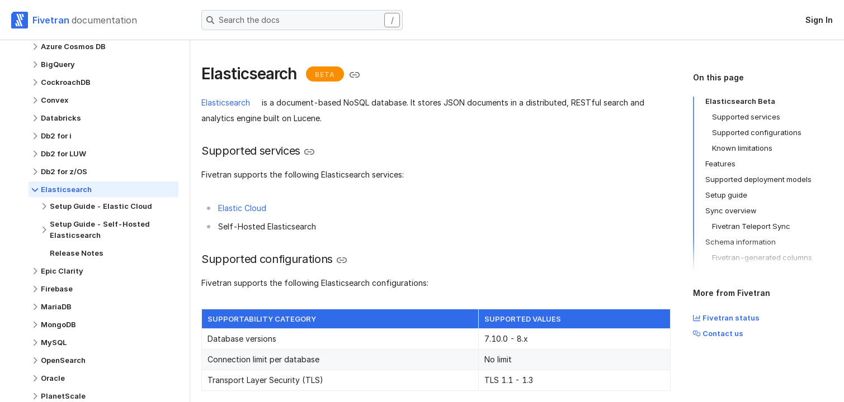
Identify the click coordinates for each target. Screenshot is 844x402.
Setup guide (726, 194)
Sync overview (731, 210)
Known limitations (742, 147)
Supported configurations (756, 132)
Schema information (740, 241)
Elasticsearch (225, 102)
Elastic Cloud (242, 208)
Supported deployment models (758, 179)
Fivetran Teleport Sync (751, 226)
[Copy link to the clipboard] (355, 75)
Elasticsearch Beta (740, 101)
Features (720, 163)
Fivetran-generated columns (762, 257)
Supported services (746, 116)
